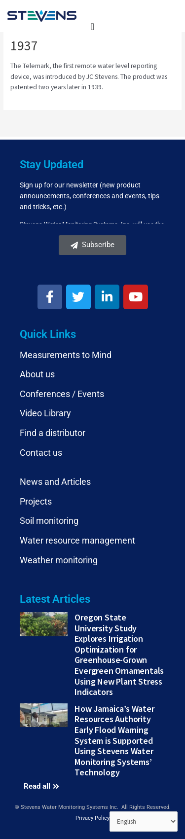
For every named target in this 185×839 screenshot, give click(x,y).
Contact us (41, 452)
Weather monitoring (59, 560)
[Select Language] (144, 821)
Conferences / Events (62, 394)
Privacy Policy (92, 818)
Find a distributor (52, 433)
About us (37, 374)
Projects (36, 501)
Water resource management (77, 540)
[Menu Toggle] (92, 27)
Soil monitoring (49, 520)
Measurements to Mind (65, 355)
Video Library (45, 413)
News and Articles (55, 481)
